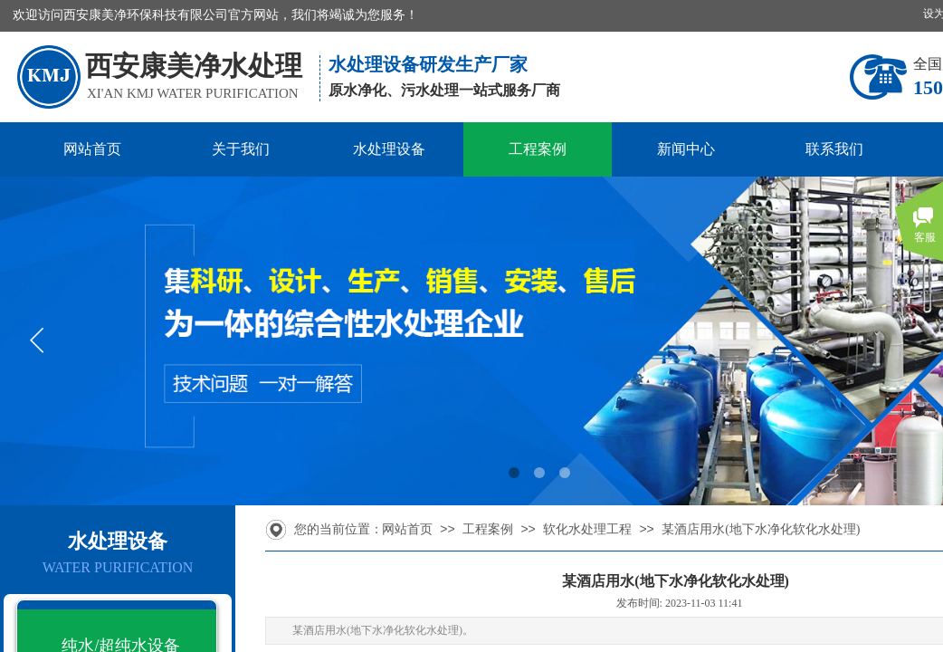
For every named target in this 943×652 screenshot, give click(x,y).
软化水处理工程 (587, 529)
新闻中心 (686, 149)
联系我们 (834, 149)
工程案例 (538, 149)
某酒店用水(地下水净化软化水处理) (761, 529)
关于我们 (241, 149)
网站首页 (92, 149)
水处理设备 (389, 149)
